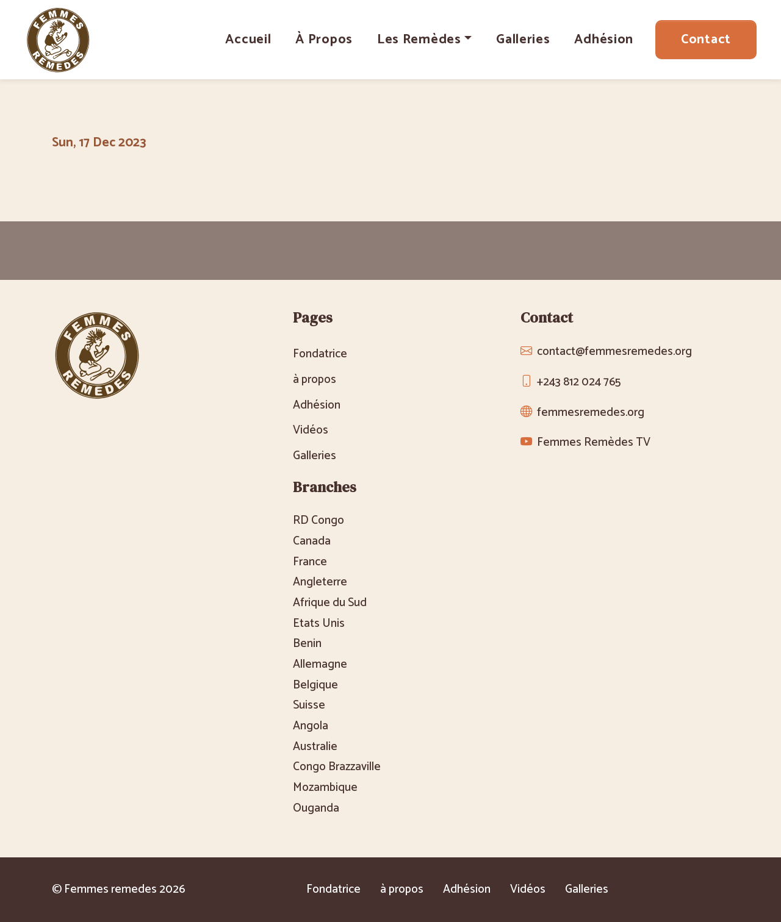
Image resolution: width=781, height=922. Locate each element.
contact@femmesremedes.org (614, 351)
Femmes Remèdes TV (593, 442)
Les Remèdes (419, 40)
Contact (706, 40)
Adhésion (603, 40)
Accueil (248, 40)
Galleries (523, 40)
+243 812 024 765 (579, 382)
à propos (324, 40)
